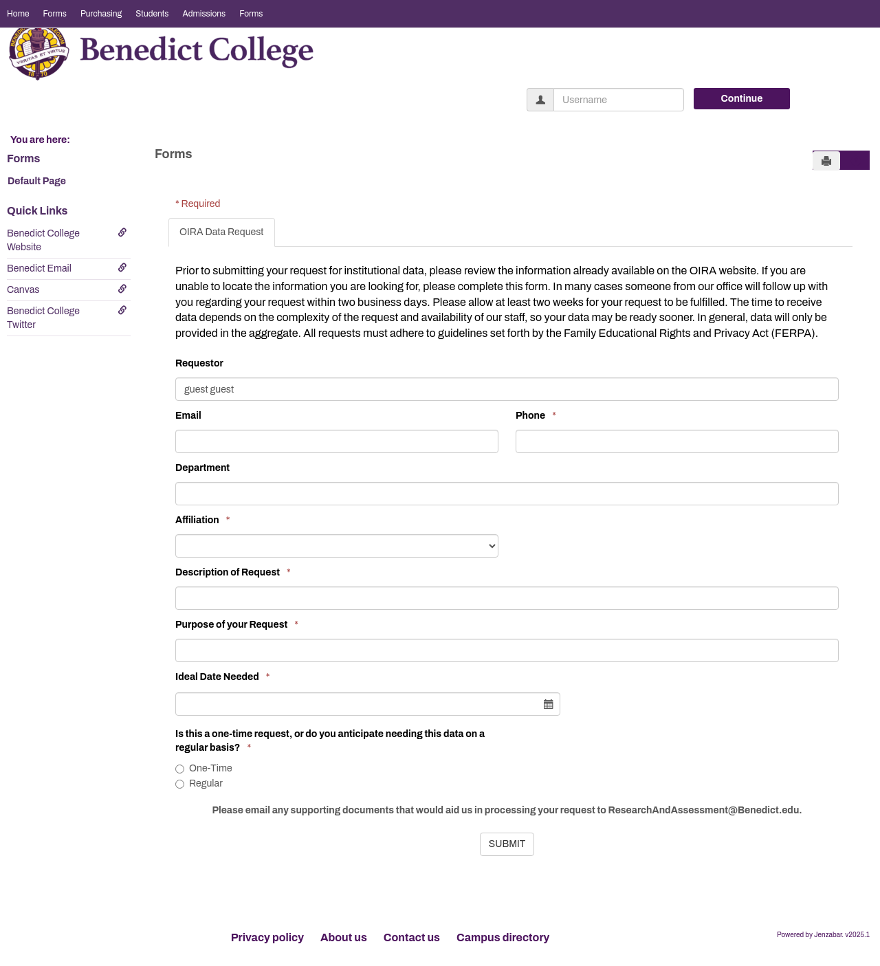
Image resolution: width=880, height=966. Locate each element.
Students (151, 14)
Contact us (412, 937)
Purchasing (101, 14)
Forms (55, 14)
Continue (742, 99)
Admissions (204, 14)
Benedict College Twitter (67, 317)
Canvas (67, 289)
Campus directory (502, 937)
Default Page (37, 181)
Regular (199, 783)
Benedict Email (67, 268)
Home (18, 14)
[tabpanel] (510, 553)
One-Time (203, 768)
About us (343, 937)
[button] (856, 161)
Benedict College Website (67, 240)
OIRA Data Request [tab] (221, 232)
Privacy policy (267, 937)
